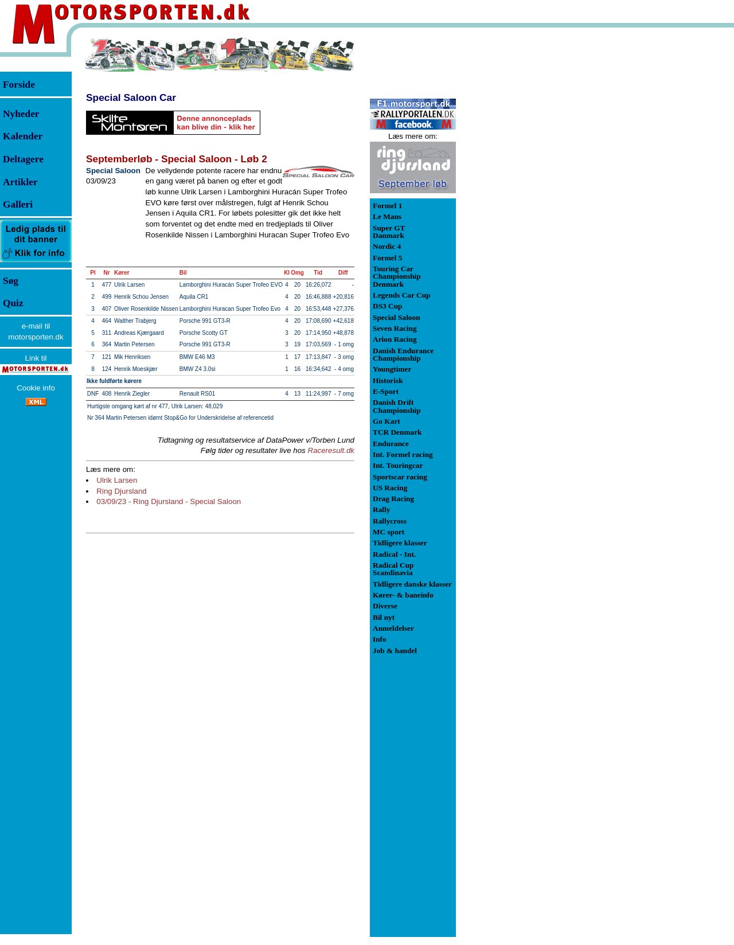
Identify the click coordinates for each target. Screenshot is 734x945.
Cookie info (36, 388)
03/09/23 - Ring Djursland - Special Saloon (168, 501)
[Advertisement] (516, 209)
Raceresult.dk (331, 450)
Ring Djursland (121, 491)
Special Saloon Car (131, 97)
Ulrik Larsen (116, 480)
